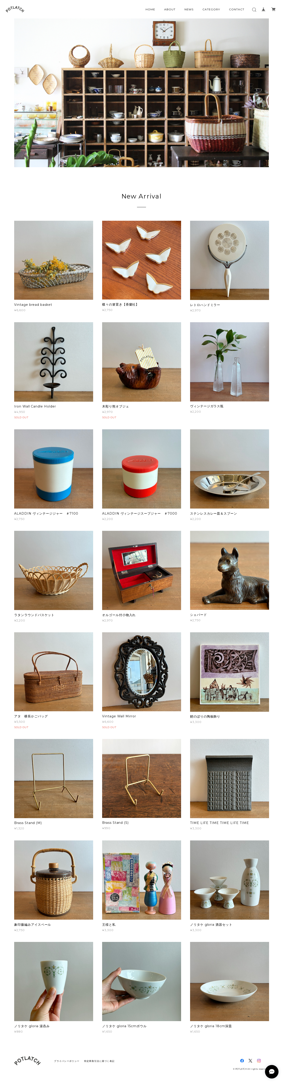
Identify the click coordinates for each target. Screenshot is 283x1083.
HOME (150, 9)
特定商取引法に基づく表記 (99, 1061)
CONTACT (236, 9)
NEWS (189, 9)
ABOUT (169, 9)
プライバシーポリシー (66, 1061)
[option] (141, 92)
